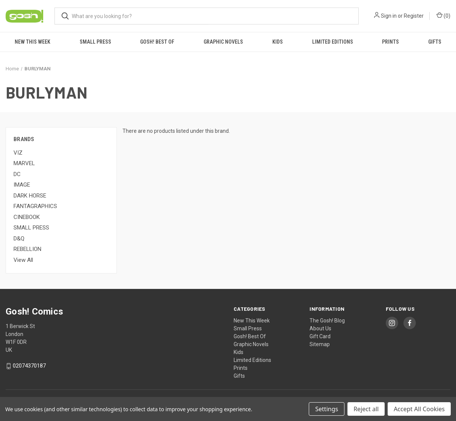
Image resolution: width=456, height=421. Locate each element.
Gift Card (320, 336)
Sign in (389, 16)
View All (23, 260)
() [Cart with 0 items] (443, 15)
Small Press (95, 42)
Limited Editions (332, 42)
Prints (390, 42)
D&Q (19, 238)
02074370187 (29, 366)
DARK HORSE (30, 195)
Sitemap (320, 344)
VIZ (18, 152)
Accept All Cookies (419, 409)
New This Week (32, 42)
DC (17, 174)
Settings (326, 409)
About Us (320, 328)
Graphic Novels (223, 42)
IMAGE (22, 184)
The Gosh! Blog (327, 321)
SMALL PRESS (31, 227)
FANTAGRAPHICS (35, 206)
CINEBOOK (27, 217)
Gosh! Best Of (157, 42)
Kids (277, 42)
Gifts (434, 42)
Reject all (366, 409)
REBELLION (27, 249)
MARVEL (24, 163)
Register (414, 16)
